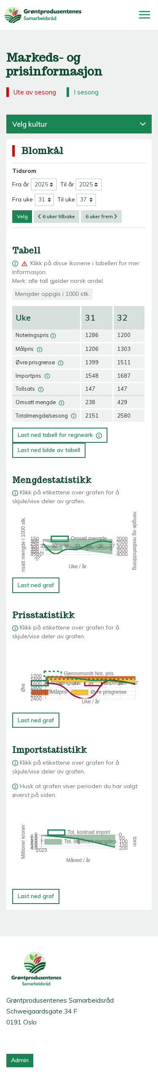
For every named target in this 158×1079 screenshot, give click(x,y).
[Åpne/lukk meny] (144, 15)
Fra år (20, 184)
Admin (20, 1060)
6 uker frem (102, 216)
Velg (22, 216)
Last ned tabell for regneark (60, 433)
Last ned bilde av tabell (49, 450)
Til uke (66, 199)
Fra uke (22, 199)
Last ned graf (36, 585)
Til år (67, 184)
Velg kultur (79, 124)
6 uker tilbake (56, 216)
